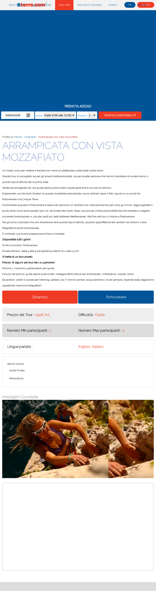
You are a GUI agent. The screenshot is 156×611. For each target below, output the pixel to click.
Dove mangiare (42, 5)
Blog (127, 5)
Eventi (113, 5)
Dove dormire (17, 5)
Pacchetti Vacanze (89, 5)
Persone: (83, 115)
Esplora (142, 5)
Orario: (40, 115)
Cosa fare (64, 5)
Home (18, 136)
